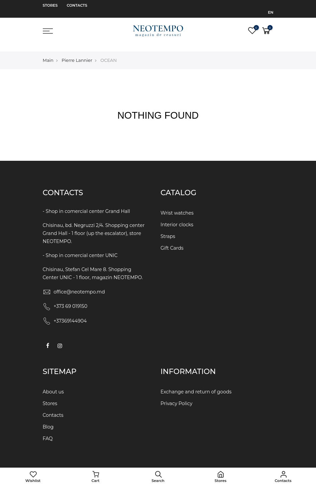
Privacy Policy (176, 397)
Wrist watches (177, 206)
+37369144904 (70, 315)
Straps (168, 229)
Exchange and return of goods (196, 385)
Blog (48, 420)
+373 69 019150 (70, 300)
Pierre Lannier (77, 53)
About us (53, 385)
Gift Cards (172, 241)
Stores (50, 5)
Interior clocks (177, 218)
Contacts (77, 5)
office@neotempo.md (79, 285)
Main (48, 53)
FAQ (48, 432)
